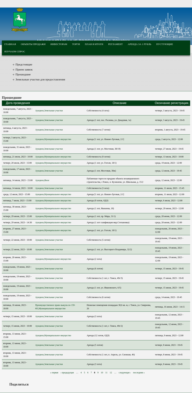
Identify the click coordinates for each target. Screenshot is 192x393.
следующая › (125, 372)
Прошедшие (23, 74)
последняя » (139, 372)
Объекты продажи (33, 44)
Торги (76, 44)
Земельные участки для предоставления (40, 79)
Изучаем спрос (14, 51)
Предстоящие (24, 64)
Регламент (115, 44)
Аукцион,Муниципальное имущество (53, 139)
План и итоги (94, 44)
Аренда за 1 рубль (139, 44)
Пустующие (164, 44)
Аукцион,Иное (42, 180)
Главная (10, 44)
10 (102, 372)
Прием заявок (24, 69)
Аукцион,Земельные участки (49, 110)
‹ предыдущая (67, 372)
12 (111, 372)
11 (106, 372)
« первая (54, 372)
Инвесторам (58, 44)
